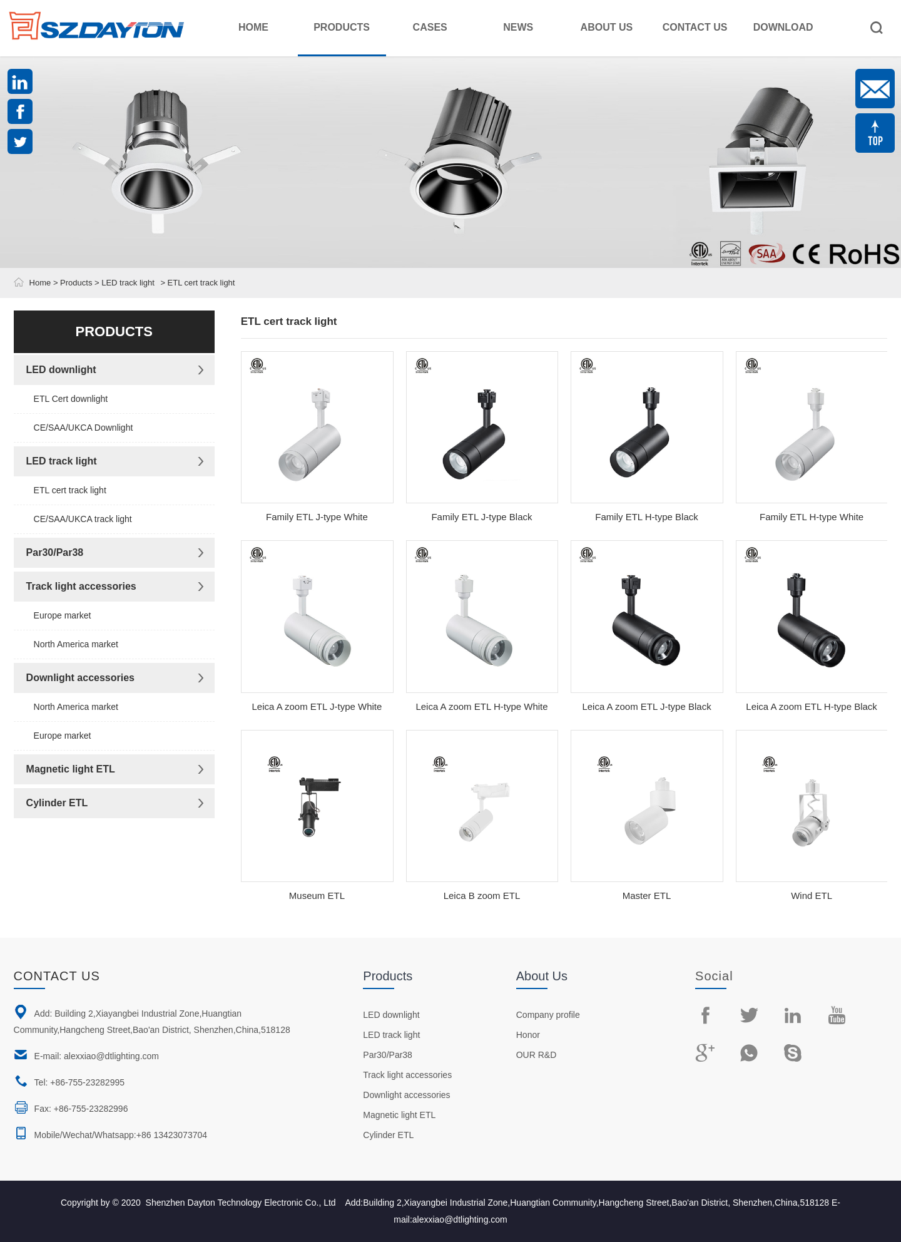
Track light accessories (81, 586)
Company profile (548, 1015)
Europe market (62, 615)
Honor (528, 1035)
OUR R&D (536, 1055)
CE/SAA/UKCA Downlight (83, 428)
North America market (76, 644)
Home (253, 27)
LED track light (61, 461)
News (518, 27)
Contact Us (695, 27)
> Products (71, 282)
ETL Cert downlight (71, 399)
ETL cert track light (70, 490)
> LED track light (123, 282)
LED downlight (61, 369)
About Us (607, 27)
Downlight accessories (80, 677)
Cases (430, 27)
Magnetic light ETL (70, 769)
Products (341, 27)
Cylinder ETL (57, 803)
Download (783, 27)
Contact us (57, 976)
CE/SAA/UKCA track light (83, 519)
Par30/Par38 (55, 552)
